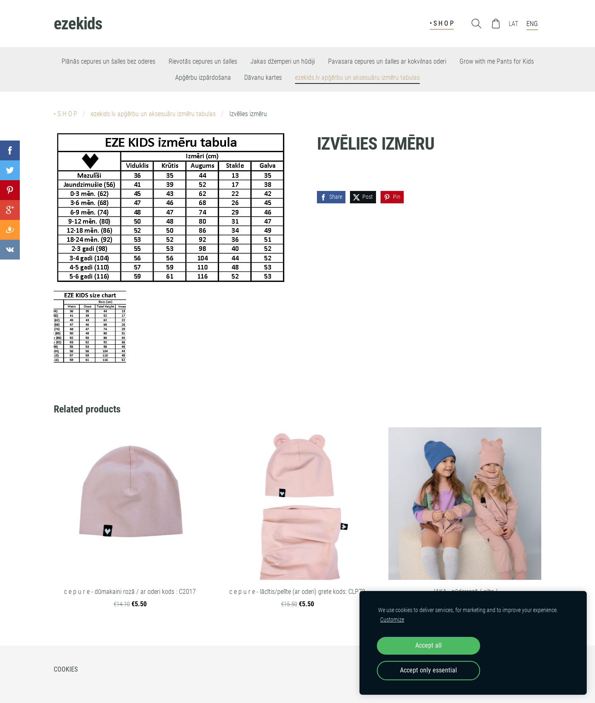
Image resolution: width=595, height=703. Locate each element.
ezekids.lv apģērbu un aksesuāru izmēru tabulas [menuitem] (357, 77)
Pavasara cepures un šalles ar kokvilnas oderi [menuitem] (387, 61)
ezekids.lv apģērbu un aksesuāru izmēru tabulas (153, 114)
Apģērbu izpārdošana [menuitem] (203, 77)
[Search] (476, 23)
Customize (392, 619)
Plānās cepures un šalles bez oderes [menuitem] (108, 61)
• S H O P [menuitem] (442, 23)
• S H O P (65, 114)
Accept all (428, 645)
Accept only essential (428, 670)
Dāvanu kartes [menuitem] (263, 77)
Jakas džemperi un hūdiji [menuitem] (282, 61)
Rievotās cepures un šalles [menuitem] (203, 61)
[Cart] (495, 23)
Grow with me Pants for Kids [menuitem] (496, 61)
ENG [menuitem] (532, 24)
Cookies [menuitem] (66, 669)
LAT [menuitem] (513, 24)
